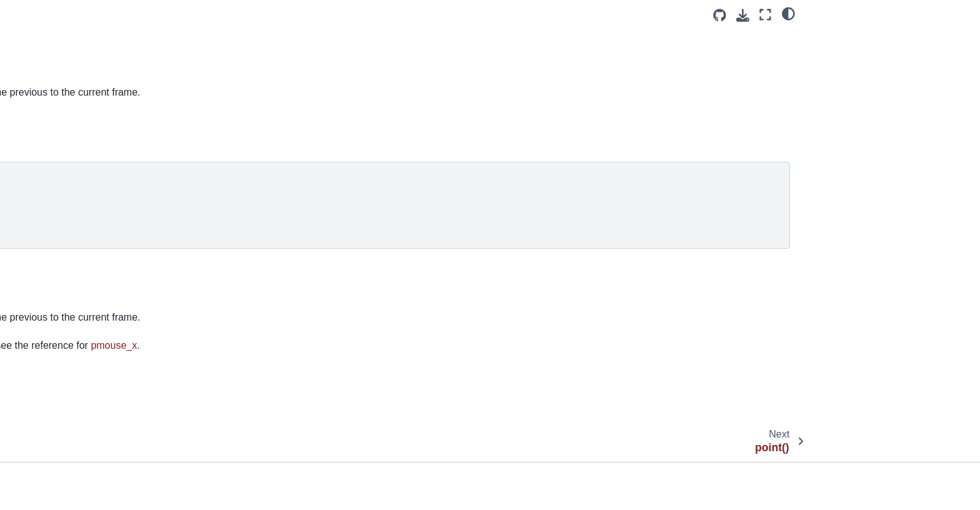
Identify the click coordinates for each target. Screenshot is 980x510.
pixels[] (33, 83)
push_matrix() (46, 420)
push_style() (43, 440)
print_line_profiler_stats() (68, 281)
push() (31, 400)
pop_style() (41, 241)
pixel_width (41, 63)
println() (34, 341)
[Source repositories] (719, 15)
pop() (29, 202)
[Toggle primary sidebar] (237, 14)
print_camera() (48, 261)
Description (843, 56)
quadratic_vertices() (58, 499)
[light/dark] (788, 13)
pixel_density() (48, 23)
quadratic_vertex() (55, 479)
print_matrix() (45, 301)
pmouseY (383, 373)
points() (34, 182)
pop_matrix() (44, 221)
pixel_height (43, 43)
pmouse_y (41, 123)
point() (31, 142)
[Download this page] (742, 15)
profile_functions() (54, 380)
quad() (32, 460)
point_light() (42, 162)
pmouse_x (39, 103)
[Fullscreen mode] (765, 14)
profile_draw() (46, 361)
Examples (841, 38)
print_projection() (52, 321)
